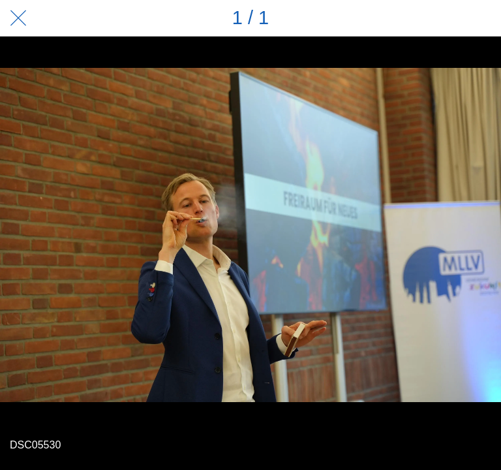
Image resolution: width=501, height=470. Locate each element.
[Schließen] (18, 18)
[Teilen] (448, 18)
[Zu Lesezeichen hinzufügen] (482, 18)
